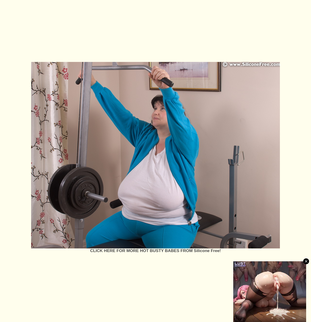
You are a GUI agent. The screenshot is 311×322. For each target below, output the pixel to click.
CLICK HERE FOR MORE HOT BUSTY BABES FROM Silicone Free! (155, 250)
